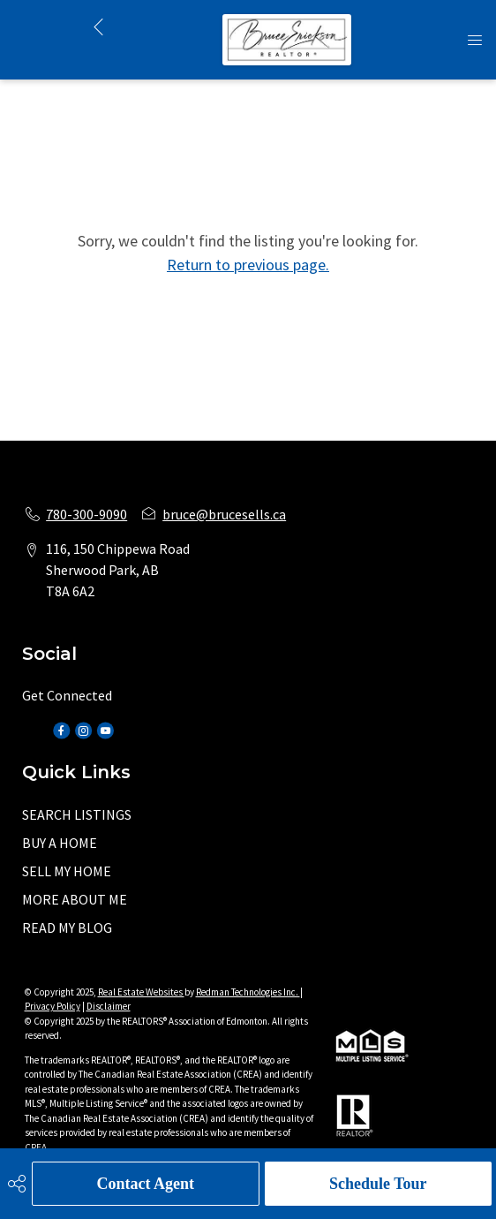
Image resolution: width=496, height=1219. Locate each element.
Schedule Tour (378, 1183)
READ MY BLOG (67, 927)
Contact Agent (146, 1183)
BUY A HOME (59, 843)
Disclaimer (108, 1006)
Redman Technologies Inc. (248, 992)
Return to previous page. (248, 264)
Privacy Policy (52, 1006)
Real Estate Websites (141, 992)
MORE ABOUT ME (74, 899)
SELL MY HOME (66, 871)
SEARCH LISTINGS (77, 814)
